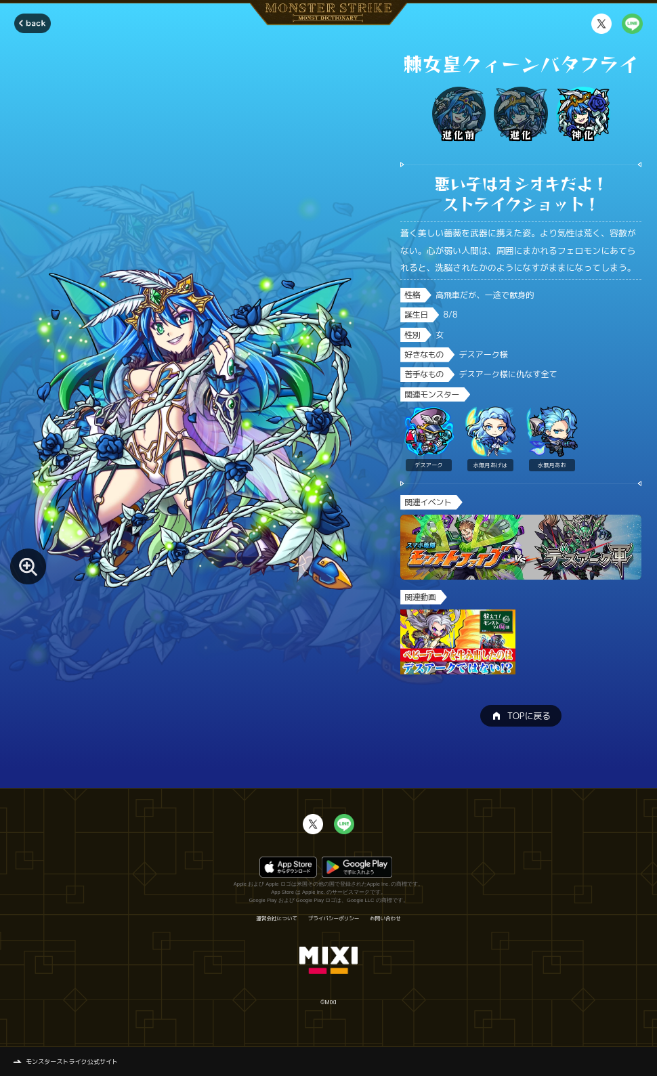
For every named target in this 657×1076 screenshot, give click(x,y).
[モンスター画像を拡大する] (28, 566)
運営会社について (276, 919)
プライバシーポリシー (334, 919)
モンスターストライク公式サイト (72, 1061)
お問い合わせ (385, 919)
